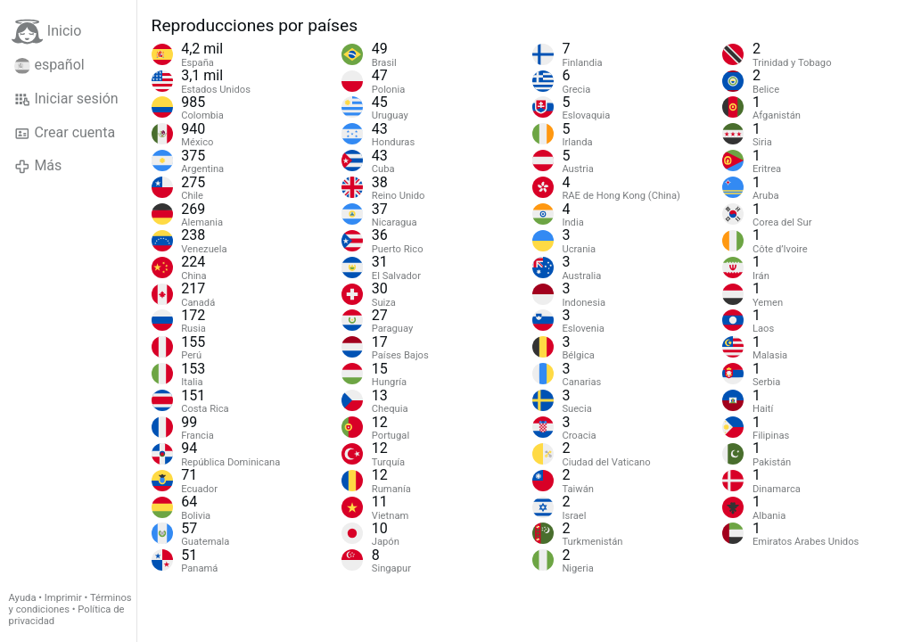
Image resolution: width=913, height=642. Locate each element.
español (49, 65)
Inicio (46, 31)
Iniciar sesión (66, 99)
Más (38, 166)
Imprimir (63, 598)
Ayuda (23, 598)
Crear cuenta (64, 133)
